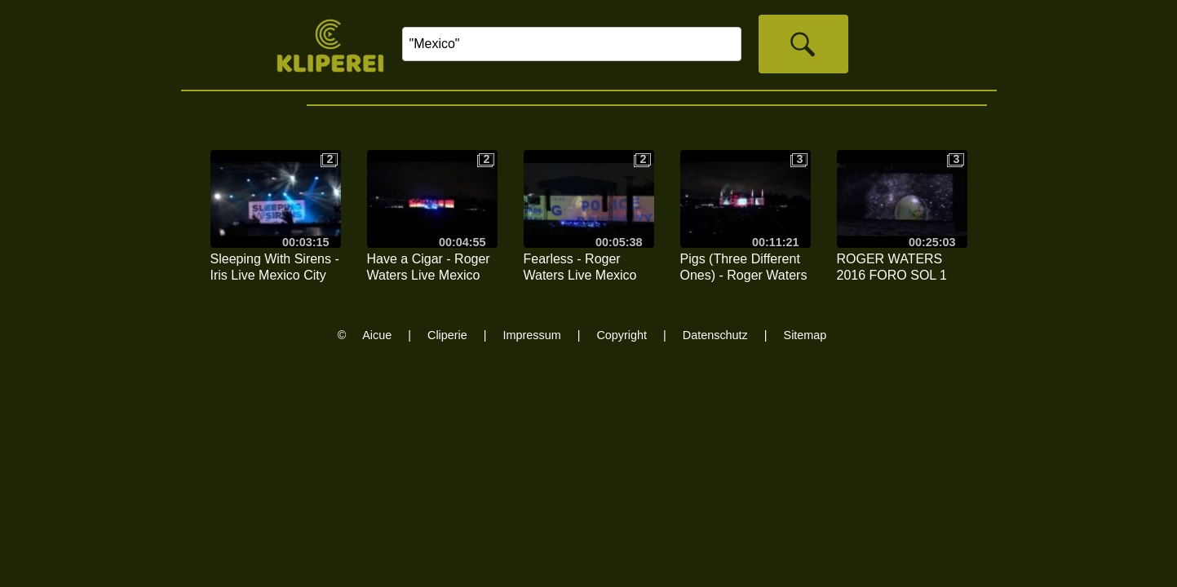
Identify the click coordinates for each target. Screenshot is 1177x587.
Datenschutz (715, 335)
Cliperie (447, 335)
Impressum (532, 335)
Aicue (377, 335)
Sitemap (805, 335)
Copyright (621, 335)
